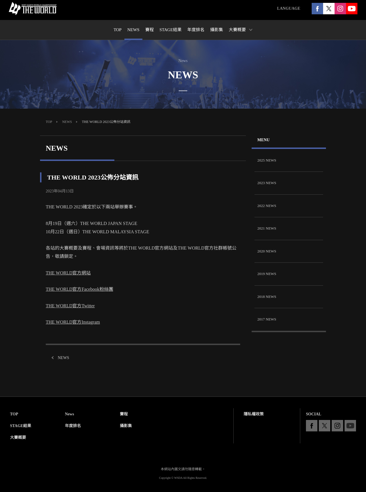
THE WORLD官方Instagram (73, 322)
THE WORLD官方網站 (68, 272)
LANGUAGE (288, 8)
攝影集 (126, 426)
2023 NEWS (266, 183)
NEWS (67, 122)
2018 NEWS (266, 296)
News (69, 414)
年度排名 (73, 426)
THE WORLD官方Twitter (70, 305)
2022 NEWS (266, 206)
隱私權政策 (254, 414)
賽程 (124, 414)
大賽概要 (18, 437)
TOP (49, 122)
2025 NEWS (266, 160)
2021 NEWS (266, 228)
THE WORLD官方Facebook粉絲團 (79, 289)
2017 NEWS (266, 319)
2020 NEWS (266, 251)
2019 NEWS (266, 274)
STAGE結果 (20, 426)
